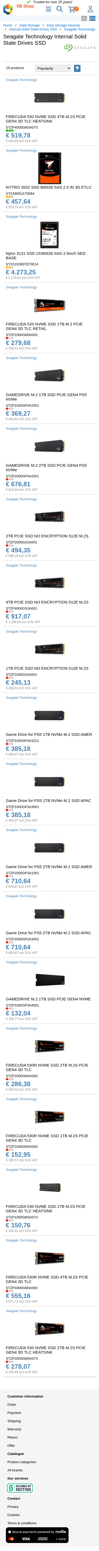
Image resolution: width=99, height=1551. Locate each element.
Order (11, 1405)
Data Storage (30, 25)
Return (12, 1437)
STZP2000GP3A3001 (22, 939)
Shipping (14, 1421)
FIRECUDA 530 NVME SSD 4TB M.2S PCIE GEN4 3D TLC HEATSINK (46, 118)
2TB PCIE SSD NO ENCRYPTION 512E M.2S (47, 536)
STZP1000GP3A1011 (22, 741)
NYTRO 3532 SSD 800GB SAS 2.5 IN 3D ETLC (48, 187)
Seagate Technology (79, 29)
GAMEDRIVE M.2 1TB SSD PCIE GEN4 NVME (48, 999)
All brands (15, 1470)
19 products (15, 68)
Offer (11, 1446)
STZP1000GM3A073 (22, 1217)
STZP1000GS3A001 (21, 675)
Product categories (21, 1462)
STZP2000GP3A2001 (22, 476)
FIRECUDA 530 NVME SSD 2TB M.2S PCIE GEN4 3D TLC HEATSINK (46, 1349)
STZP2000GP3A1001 (22, 873)
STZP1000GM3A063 (22, 1147)
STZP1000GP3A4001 (22, 1005)
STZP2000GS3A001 (21, 542)
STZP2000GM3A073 (22, 1358)
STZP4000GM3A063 (22, 1288)
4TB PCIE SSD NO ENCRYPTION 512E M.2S (47, 602)
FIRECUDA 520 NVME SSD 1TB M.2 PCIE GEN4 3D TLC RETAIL (44, 326)
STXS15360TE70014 (22, 264)
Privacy (13, 1507)
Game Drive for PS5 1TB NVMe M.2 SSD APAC (48, 800)
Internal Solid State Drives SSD (33, 29)
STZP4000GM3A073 (22, 127)
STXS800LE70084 (20, 194)
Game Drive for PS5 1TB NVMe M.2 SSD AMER (49, 734)
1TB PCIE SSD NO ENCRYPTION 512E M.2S (47, 668)
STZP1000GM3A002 (22, 335)
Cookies (13, 1515)
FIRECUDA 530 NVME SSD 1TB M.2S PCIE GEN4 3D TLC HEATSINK (46, 1208)
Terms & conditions (21, 1523)
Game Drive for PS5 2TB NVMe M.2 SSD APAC (48, 933)
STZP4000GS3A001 (21, 608)
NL (84, 18)
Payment (14, 1413)
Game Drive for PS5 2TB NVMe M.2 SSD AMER (49, 866)
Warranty (14, 1429)
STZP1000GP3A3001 (22, 807)
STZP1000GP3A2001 (22, 405)
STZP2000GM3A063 (22, 1076)
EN (92, 18)
